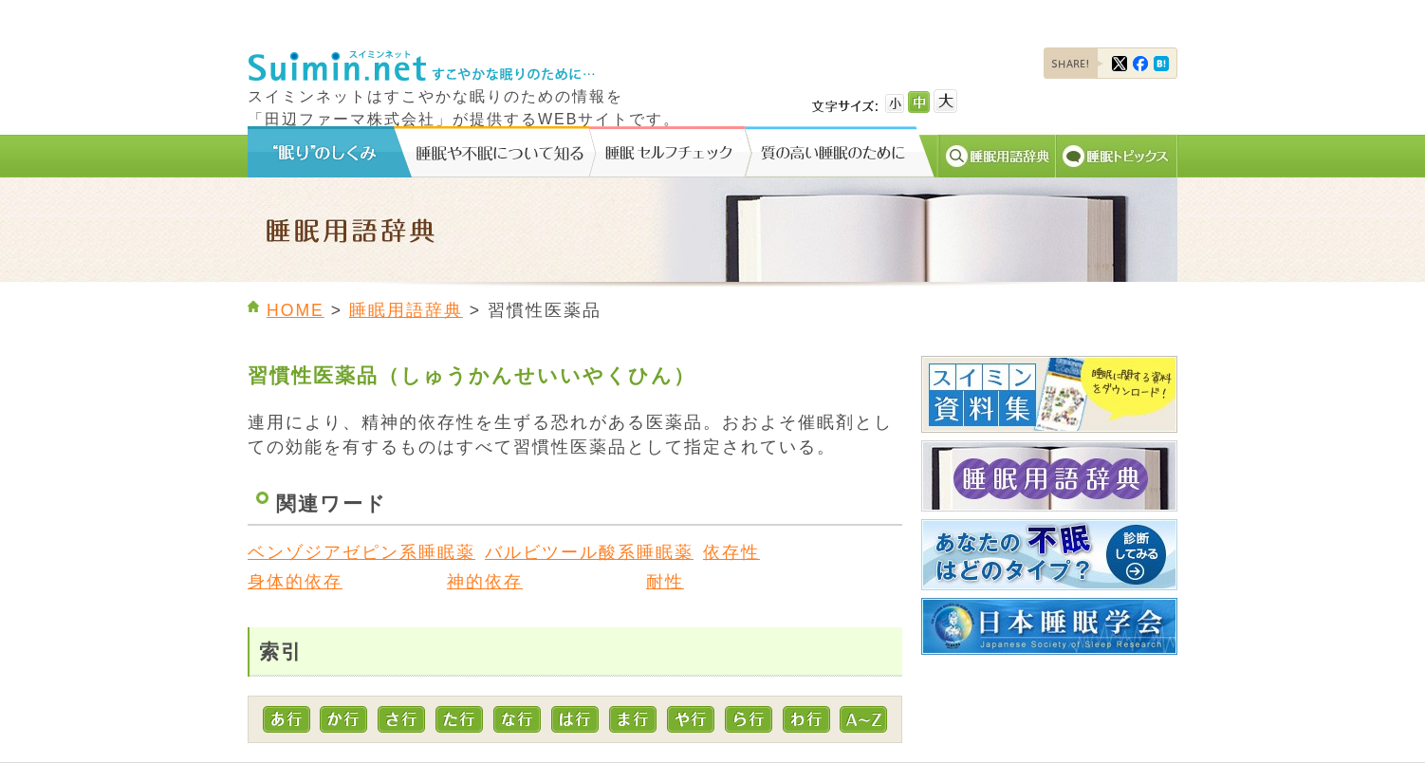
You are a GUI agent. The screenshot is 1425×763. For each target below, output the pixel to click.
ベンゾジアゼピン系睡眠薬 (361, 552)
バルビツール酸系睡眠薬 (589, 552)
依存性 (731, 552)
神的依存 (485, 581)
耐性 (665, 581)
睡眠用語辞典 (406, 310)
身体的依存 (295, 581)
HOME (295, 310)
